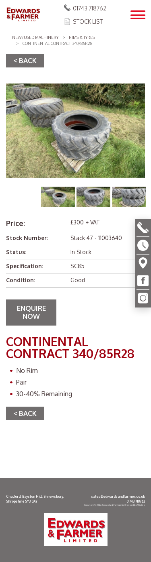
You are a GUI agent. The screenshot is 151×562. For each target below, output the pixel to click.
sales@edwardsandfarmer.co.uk (118, 497)
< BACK (25, 60)
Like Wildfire (139, 505)
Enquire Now (31, 312)
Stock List (88, 21)
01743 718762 (89, 8)
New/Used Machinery (35, 37)
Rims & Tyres (82, 37)
